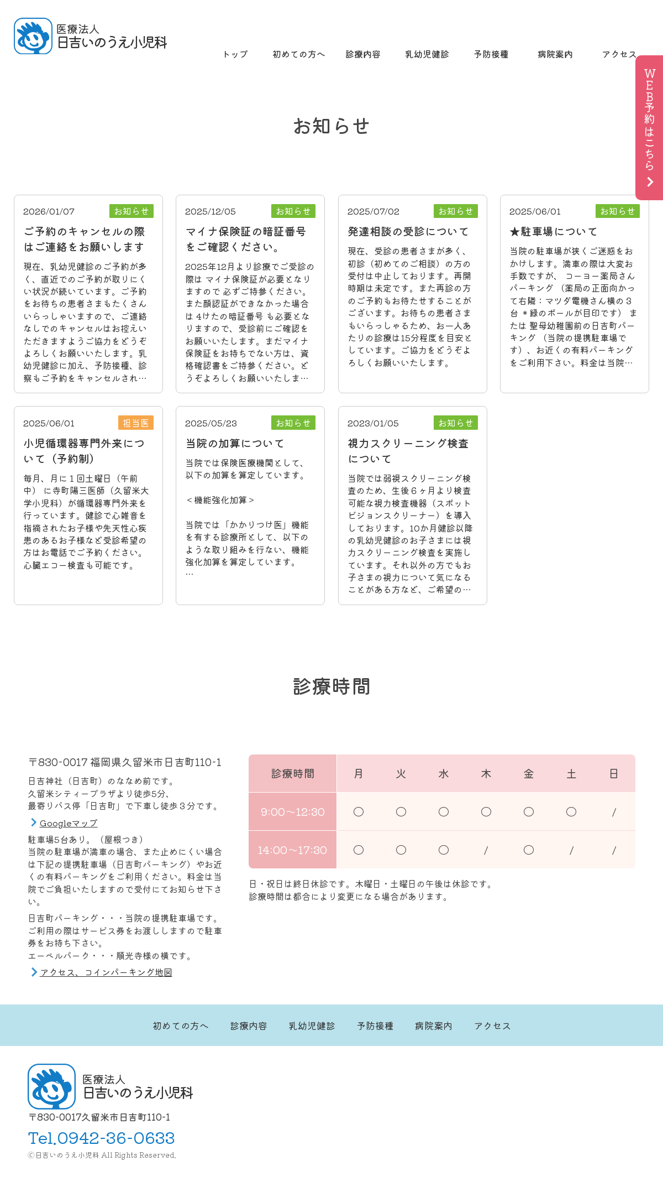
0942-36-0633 (116, 1137)
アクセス (619, 53)
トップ (235, 53)
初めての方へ (298, 53)
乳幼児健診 (427, 53)
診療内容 (363, 53)
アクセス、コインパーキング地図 (106, 971)
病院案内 (555, 53)
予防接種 (491, 53)
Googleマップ (69, 822)
